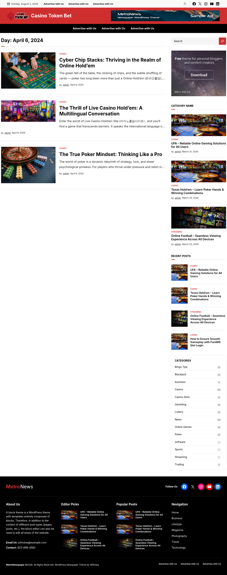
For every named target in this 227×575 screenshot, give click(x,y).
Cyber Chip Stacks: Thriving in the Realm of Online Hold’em (110, 62)
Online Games (183, 426)
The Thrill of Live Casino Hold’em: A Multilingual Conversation (101, 111)
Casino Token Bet (51, 15)
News (178, 419)
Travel (175, 541)
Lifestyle (177, 524)
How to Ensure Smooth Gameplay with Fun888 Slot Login (205, 342)
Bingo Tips (181, 366)
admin (66, 85)
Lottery (179, 411)
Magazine (177, 530)
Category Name (182, 105)
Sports (179, 449)
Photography (179, 535)
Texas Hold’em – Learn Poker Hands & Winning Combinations (197, 191)
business (180, 381)
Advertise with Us (54, 3)
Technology (179, 547)
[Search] (222, 41)
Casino (62, 54)
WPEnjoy (94, 564)
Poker (178, 434)
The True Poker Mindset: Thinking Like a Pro (110, 154)
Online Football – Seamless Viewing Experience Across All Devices (196, 237)
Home (175, 512)
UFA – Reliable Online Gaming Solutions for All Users (198, 145)
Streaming (176, 232)
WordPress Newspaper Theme (70, 564)
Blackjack (180, 374)
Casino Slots (182, 396)
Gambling (180, 404)
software (180, 441)
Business (177, 518)
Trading (179, 464)
